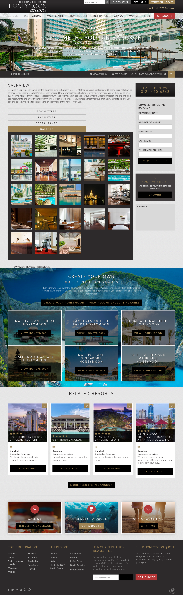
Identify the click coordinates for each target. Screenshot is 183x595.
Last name (144, 140)
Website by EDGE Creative (161, 579)
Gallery (117, 111)
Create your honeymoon (63, 285)
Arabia (53, 539)
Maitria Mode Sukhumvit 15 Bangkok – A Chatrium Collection (155, 419)
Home (14, 15)
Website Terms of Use (57, 579)
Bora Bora (33, 547)
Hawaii (31, 551)
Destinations (32, 15)
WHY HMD (148, 508)
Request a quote (155, 161)
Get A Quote (164, 15)
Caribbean (75, 535)
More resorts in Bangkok (91, 467)
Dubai (11, 539)
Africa (53, 535)
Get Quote (146, 559)
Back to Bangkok (22, 74)
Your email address (150, 150)
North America (77, 547)
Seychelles (33, 543)
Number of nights (149, 122)
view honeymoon (35, 315)
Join (126, 559)
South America (77, 552)
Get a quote (91, 508)
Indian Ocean (76, 543)
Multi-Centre (55, 15)
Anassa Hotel (35, 249)
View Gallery (97, 74)
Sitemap (74, 579)
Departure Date (148, 113)
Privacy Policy (37, 579)
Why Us (118, 15)
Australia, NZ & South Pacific (57, 549)
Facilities (54, 111)
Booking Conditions (17, 579)
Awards (133, 15)
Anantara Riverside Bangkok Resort (109, 421)
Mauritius (12, 550)
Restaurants (86, 111)
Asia (52, 543)
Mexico (11, 554)
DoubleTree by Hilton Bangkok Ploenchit (26, 421)
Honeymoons (78, 15)
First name (145, 131)
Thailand (32, 535)
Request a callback (34, 508)
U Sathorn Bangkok (67, 422)
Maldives (12, 535)
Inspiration (100, 15)
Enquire (155, 194)
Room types (23, 111)
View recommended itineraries (114, 285)
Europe (73, 539)
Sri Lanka (32, 539)
